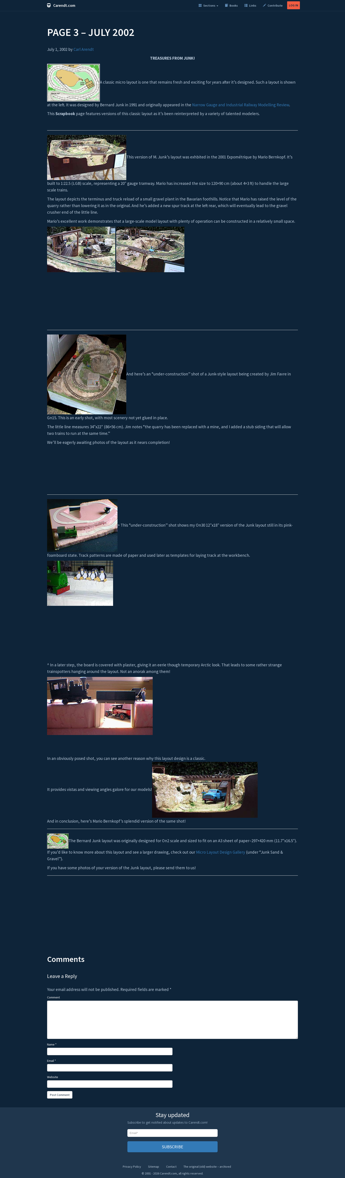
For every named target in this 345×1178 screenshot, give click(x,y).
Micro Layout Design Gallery (220, 852)
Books (231, 5)
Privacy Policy (132, 1167)
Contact (171, 1167)
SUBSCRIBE (172, 1146)
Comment (53, 997)
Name (52, 1044)
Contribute (273, 5)
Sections (208, 5)
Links (250, 5)
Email (51, 1061)
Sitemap (153, 1167)
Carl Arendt (83, 49)
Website (52, 1077)
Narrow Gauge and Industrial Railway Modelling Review (240, 104)
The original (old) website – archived (207, 1167)
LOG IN (293, 5)
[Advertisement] (172, 919)
